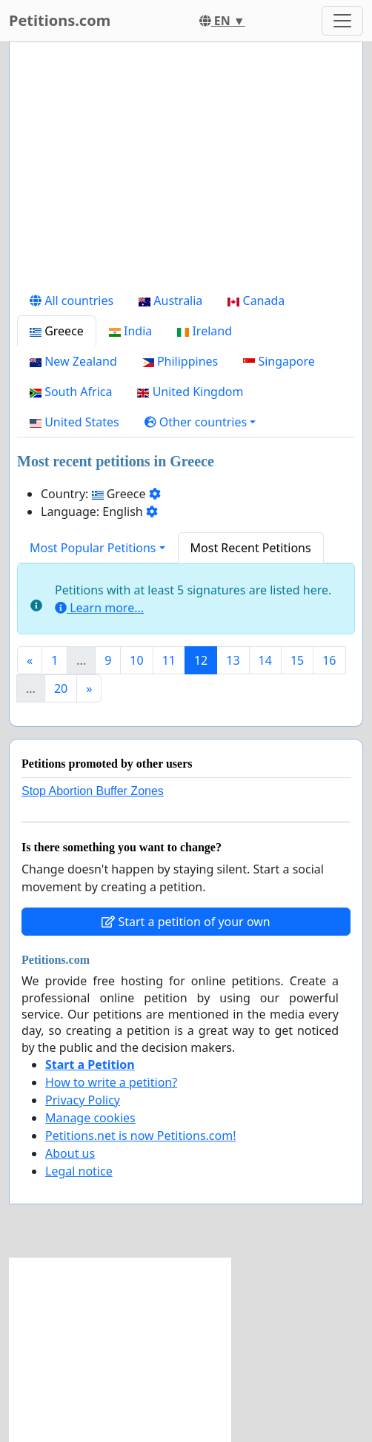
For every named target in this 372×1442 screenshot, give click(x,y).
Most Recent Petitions (250, 548)
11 (169, 660)
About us (70, 1153)
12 (200, 660)
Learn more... (99, 608)
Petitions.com (59, 20)
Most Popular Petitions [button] (93, 548)
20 (60, 688)
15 (297, 660)
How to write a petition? (111, 1082)
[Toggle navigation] (342, 21)
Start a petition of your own (186, 921)
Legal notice (79, 1171)
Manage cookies (90, 1118)
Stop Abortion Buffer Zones (92, 791)
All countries (71, 300)
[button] (200, 421)
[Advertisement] (186, 169)
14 (265, 660)
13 (232, 660)
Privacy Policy (82, 1100)
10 (136, 660)
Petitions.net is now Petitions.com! (140, 1135)
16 (329, 660)
